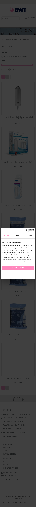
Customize (18, 272)
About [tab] (29, 236)
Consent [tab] (6, 236)
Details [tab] (18, 236)
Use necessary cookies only (18, 276)
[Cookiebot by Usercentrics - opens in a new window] (25, 230)
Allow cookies (18, 268)
